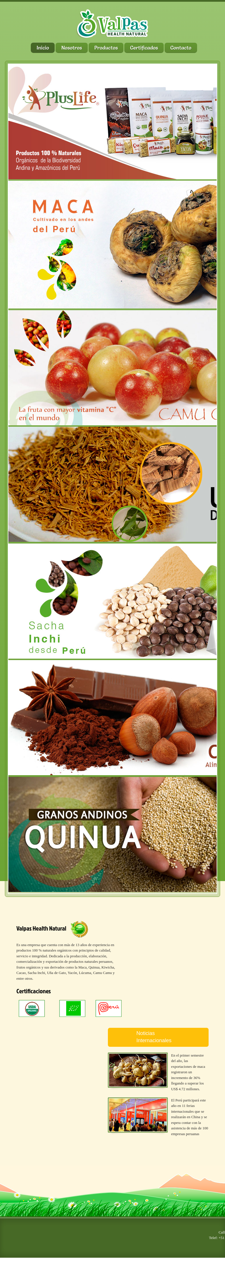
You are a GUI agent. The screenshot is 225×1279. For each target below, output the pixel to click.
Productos (106, 47)
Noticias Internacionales (153, 1036)
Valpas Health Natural (41, 927)
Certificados (144, 47)
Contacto (180, 47)
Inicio (43, 47)
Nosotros (71, 47)
